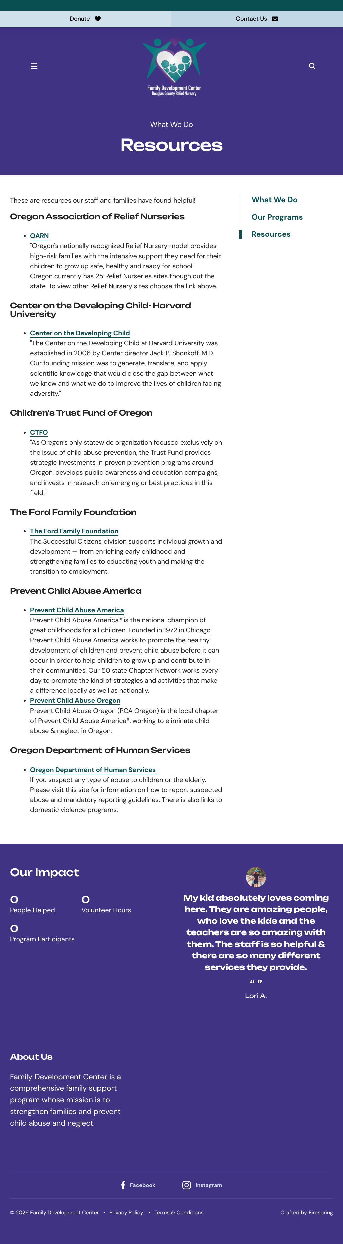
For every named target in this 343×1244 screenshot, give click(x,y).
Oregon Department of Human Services (93, 770)
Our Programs (277, 217)
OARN (39, 236)
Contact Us (257, 19)
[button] (34, 66)
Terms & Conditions (179, 1212)
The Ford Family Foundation (74, 531)
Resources (271, 234)
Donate (86, 19)
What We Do (275, 200)
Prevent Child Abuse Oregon (75, 700)
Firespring (320, 1212)
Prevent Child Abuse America (77, 610)
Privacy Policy (126, 1212)
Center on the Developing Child (80, 333)
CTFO (39, 432)
